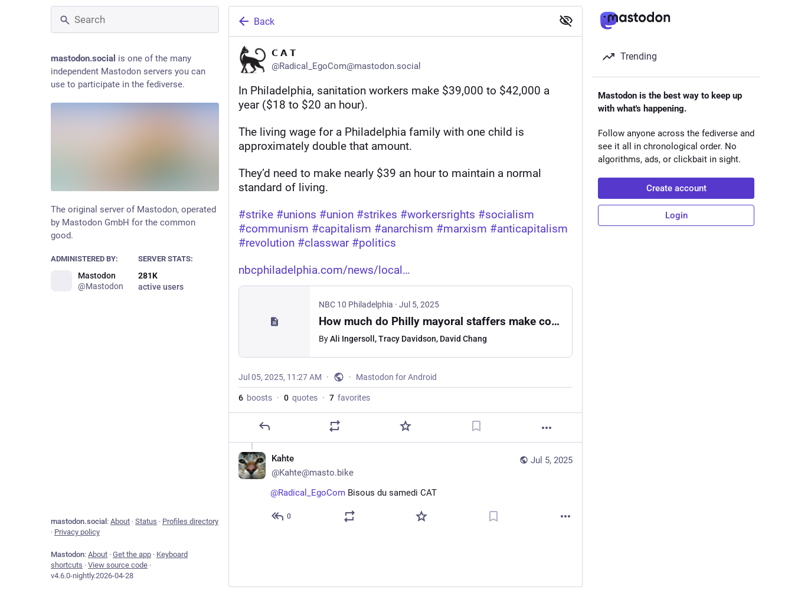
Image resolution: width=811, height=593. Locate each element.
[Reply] (264, 426)
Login (676, 215)
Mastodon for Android (396, 377)
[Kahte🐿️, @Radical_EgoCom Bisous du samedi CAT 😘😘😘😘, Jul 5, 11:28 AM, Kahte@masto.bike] (405, 489)
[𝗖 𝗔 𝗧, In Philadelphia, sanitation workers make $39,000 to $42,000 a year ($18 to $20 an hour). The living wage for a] (405, 240)
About (120, 521)
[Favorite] (405, 426)
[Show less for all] (566, 20)
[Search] (135, 19)
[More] (546, 428)
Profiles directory (190, 521)
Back (255, 21)
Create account (676, 188)
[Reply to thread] (281, 516)
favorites (349, 397)
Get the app (132, 554)
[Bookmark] (476, 426)
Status (146, 521)
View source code (118, 565)
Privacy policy (77, 532)
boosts (255, 397)
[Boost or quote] (335, 426)
